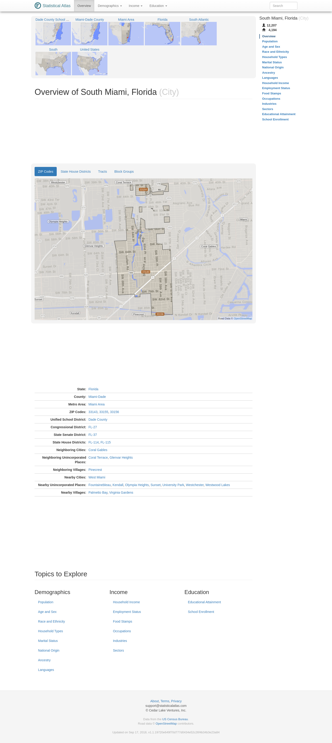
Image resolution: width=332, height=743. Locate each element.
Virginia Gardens (121, 492)
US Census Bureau (175, 719)
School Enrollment (201, 612)
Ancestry (44, 660)
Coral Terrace (98, 457)
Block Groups (124, 171)
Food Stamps (122, 621)
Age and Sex (47, 612)
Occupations (122, 631)
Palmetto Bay (98, 492)
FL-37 (93, 435)
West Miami (97, 477)
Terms (164, 701)
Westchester (195, 485)
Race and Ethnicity (51, 621)
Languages (46, 670)
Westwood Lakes (217, 485)
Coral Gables (98, 450)
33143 (93, 412)
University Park (173, 485)
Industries (120, 641)
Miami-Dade (97, 397)
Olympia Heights (137, 485)
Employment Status (127, 612)
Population (45, 602)
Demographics (110, 6)
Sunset (156, 485)
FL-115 (106, 442)
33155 (103, 412)
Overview (84, 6)
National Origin (48, 650)
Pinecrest (95, 470)
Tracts (102, 171)
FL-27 (93, 427)
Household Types (50, 631)
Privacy (176, 701)
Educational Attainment (204, 602)
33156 (114, 412)
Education (158, 6)
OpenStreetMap (166, 723)
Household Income (126, 602)
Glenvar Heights (121, 457)
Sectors (118, 650)
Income (136, 6)
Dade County (98, 419)
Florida (93, 389)
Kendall (118, 485)
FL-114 (94, 442)
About (154, 701)
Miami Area (97, 404)
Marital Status (48, 641)
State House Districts (76, 171)
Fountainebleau (100, 485)
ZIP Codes (45, 171)
